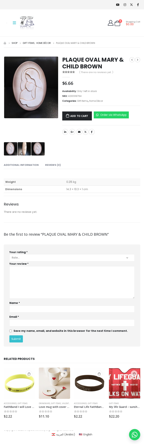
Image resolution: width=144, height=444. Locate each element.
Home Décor (96, 100)
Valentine (67, 403)
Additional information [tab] (21, 165)
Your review (18, 264)
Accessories (10, 403)
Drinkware (44, 403)
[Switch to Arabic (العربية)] (63, 434)
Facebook (92, 132)
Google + (72, 132)
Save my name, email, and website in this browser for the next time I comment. (71, 331)
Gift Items (82, 100)
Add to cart (79, 116)
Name (14, 303)
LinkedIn (65, 132)
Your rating (18, 252)
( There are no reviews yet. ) (96, 72)
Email (79, 132)
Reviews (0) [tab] (53, 165)
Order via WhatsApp (111, 115)
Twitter (85, 132)
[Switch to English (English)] (85, 434)
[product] (19, 383)
